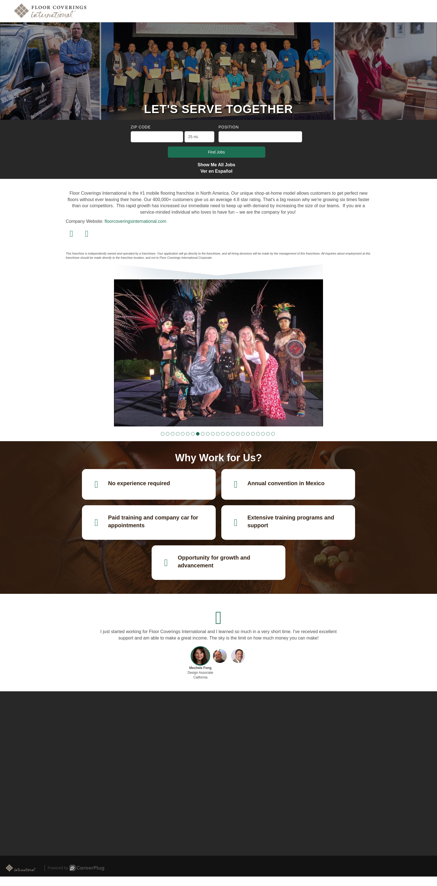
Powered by (76, 868)
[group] (218, 352)
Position (229, 127)
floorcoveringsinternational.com (135, 221)
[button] (162, 434)
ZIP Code (140, 127)
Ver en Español (216, 171)
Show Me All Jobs (216, 164)
